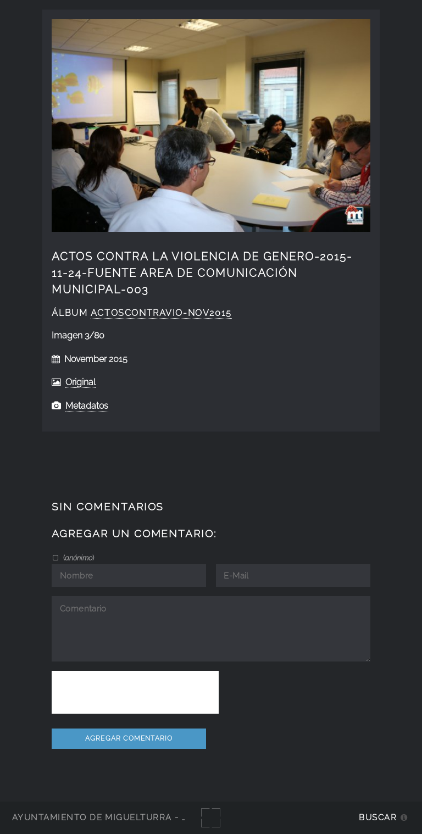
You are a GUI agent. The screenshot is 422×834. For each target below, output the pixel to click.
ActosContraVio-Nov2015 (161, 313)
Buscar (378, 817)
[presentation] (135, 692)
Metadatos (86, 406)
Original (80, 382)
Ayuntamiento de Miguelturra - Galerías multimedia (150, 817)
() (78, 557)
